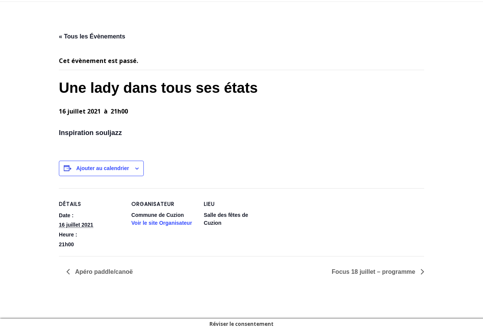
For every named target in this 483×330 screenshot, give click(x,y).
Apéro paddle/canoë (103, 272)
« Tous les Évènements (92, 36)
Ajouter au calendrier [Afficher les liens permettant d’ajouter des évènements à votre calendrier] (102, 168)
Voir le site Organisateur (161, 223)
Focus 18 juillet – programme (374, 272)
